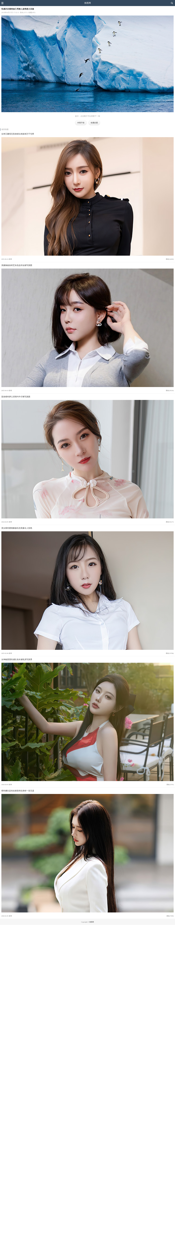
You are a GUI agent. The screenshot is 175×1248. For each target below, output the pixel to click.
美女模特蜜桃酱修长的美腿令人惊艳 (16, 528)
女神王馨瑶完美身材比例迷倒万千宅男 (17, 134)
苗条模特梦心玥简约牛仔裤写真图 (15, 397)
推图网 (87, 3)
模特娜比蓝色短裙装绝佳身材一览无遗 (17, 791)
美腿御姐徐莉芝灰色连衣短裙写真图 (16, 265)
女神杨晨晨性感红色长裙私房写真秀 (16, 659)
